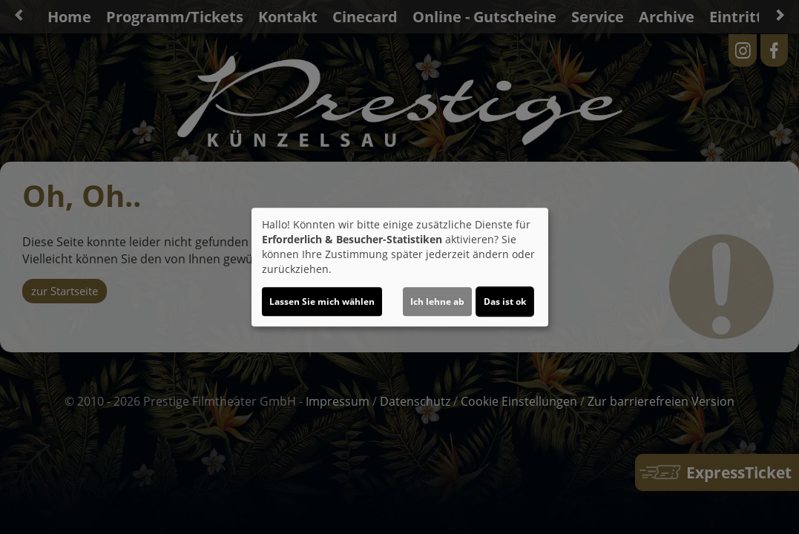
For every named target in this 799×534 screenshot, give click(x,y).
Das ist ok (505, 301)
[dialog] (399, 267)
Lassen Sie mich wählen (322, 301)
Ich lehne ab (437, 301)
